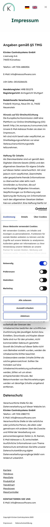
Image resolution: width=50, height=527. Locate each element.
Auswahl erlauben (24, 308)
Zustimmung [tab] (9, 217)
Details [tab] (24, 217)
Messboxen (9, 488)
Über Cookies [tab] (40, 217)
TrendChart (9, 484)
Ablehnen (24, 316)
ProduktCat (9, 481)
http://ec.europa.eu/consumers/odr (28, 125)
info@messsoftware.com (23, 74)
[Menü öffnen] (45, 7)
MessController (11, 492)
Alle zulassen (25, 300)
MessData (8, 477)
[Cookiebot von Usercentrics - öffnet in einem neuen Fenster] (35, 209)
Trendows (8, 473)
